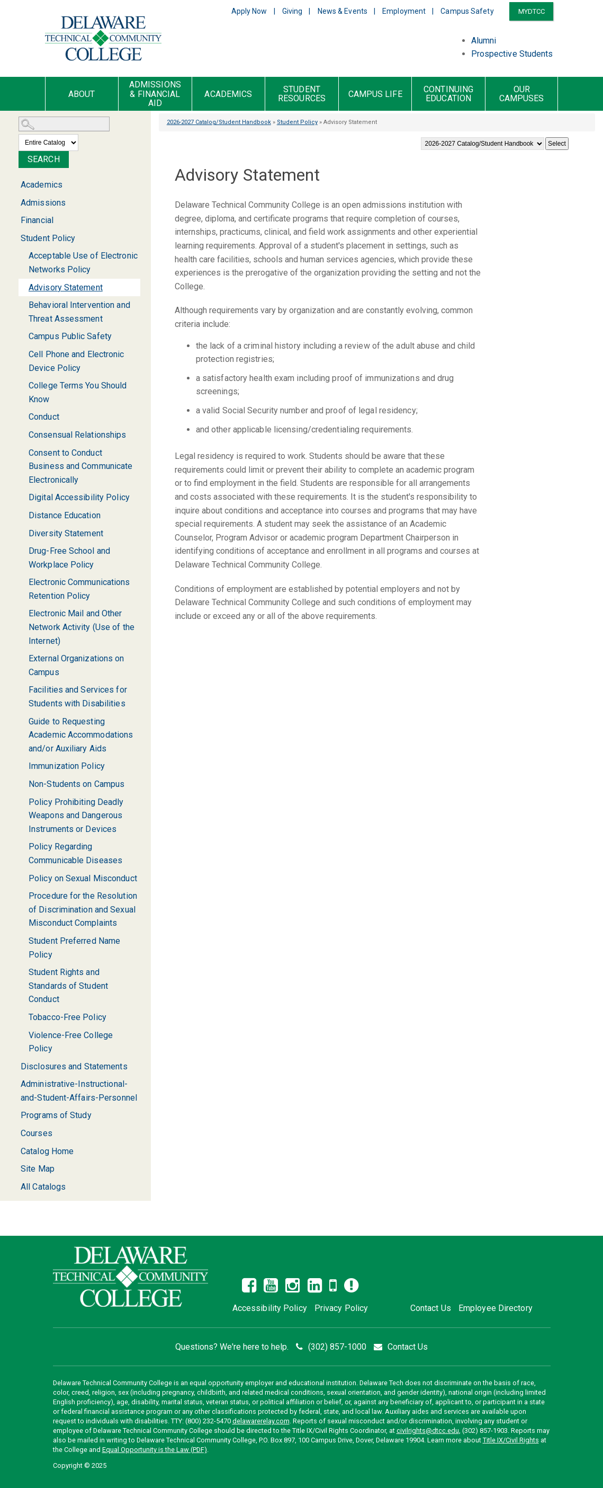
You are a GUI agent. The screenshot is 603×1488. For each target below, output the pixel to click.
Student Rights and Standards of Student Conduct (68, 985)
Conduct (44, 417)
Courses (36, 1133)
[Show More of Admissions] (15, 203)
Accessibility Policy (269, 1308)
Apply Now (249, 11)
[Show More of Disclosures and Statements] (15, 1066)
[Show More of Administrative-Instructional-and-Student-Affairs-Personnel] (15, 1084)
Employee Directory (495, 1308)
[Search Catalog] (64, 124)
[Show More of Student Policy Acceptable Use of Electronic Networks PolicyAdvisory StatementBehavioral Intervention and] (15, 239)
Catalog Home (47, 1151)
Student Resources (302, 94)
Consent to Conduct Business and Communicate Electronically (80, 466)
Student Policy (297, 122)
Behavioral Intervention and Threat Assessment (79, 312)
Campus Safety (466, 11)
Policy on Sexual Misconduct (83, 878)
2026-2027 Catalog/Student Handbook (219, 122)
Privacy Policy (341, 1308)
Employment (404, 11)
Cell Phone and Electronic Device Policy (76, 361)
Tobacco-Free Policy (67, 1017)
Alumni (484, 41)
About (81, 94)
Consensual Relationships (77, 435)
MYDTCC (531, 11)
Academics (228, 94)
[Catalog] (482, 143)
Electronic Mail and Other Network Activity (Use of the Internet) (81, 626)
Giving (292, 11)
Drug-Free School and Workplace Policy (69, 558)
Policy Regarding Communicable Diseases (75, 853)
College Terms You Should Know (78, 392)
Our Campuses (521, 94)
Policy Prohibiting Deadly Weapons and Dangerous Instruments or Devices (76, 815)
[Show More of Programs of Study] (15, 1115)
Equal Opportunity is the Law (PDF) (154, 1450)
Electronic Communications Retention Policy (79, 589)
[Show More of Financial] (15, 220)
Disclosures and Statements (74, 1066)
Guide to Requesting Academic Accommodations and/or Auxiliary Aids (81, 735)
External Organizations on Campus (76, 665)
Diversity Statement (66, 533)
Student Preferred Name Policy (74, 948)
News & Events (342, 11)
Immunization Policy (67, 766)
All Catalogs (43, 1187)
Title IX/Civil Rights (511, 1440)
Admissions (43, 203)
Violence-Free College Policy (71, 1042)
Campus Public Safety (70, 336)
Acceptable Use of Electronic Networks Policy (83, 262)
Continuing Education (448, 94)
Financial (37, 220)
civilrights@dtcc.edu (428, 1430)
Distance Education (65, 515)
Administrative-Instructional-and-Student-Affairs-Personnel (79, 1091)
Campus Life (375, 94)
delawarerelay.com (261, 1421)
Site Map (38, 1169)
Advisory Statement (66, 287)
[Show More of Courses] (15, 1133)
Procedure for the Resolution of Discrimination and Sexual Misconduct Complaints (83, 909)
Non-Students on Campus (76, 784)
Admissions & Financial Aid (155, 94)
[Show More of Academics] (15, 185)
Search (44, 159)
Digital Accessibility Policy (79, 497)
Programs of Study (56, 1115)
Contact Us (430, 1308)
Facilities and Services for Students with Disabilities (78, 696)
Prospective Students (512, 54)
